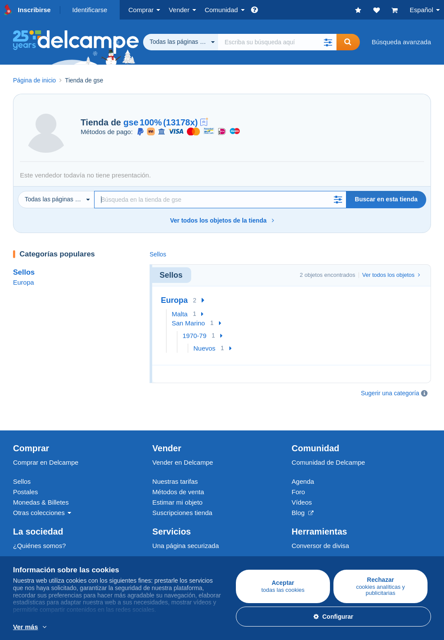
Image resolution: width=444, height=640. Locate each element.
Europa (23, 282)
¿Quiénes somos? (39, 524)
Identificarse (90, 9)
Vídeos (302, 480)
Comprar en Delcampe (45, 440)
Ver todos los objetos (391, 275)
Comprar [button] (140, 9)
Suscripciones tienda (182, 491)
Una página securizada (185, 524)
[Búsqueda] (220, 199)
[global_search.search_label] (277, 42)
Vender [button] (179, 9)
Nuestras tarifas (175, 459)
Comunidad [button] (221, 9)
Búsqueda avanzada (401, 42)
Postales (25, 470)
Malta (180, 314)
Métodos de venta (178, 470)
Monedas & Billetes (41, 480)
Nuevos (204, 348)
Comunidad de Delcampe (328, 440)
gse (131, 122)
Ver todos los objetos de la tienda (222, 220)
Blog (302, 491)
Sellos (24, 272)
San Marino (188, 323)
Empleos (30, 543)
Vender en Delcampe (182, 440)
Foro (298, 470)
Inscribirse (34, 9)
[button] (328, 42)
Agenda (303, 459)
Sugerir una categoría (390, 393)
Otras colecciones (39, 491)
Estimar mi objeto (177, 480)
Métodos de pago (177, 543)
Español (421, 9)
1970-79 (194, 335)
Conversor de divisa (320, 524)
